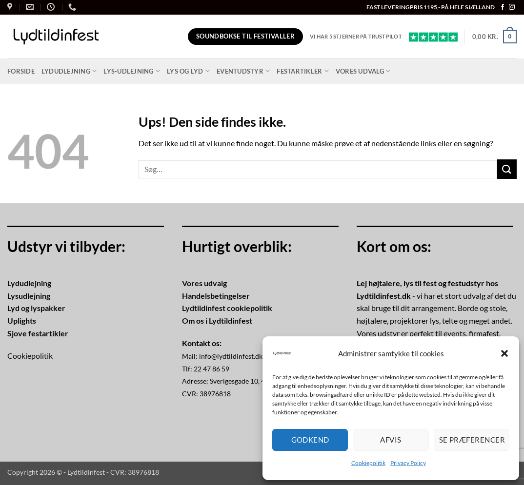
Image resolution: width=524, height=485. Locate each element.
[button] (504, 353)
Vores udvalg (363, 71)
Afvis (390, 439)
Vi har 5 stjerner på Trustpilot (356, 36)
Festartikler (303, 71)
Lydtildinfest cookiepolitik (227, 307)
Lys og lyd (188, 71)
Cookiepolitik (368, 462)
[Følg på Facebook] (502, 7)
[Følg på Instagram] (512, 7)
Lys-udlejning (131, 71)
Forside (21, 71)
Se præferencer (472, 439)
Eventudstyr (243, 71)
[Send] (507, 168)
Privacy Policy (408, 462)
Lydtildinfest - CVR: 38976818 (113, 472)
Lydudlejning (69, 71)
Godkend (310, 439)
